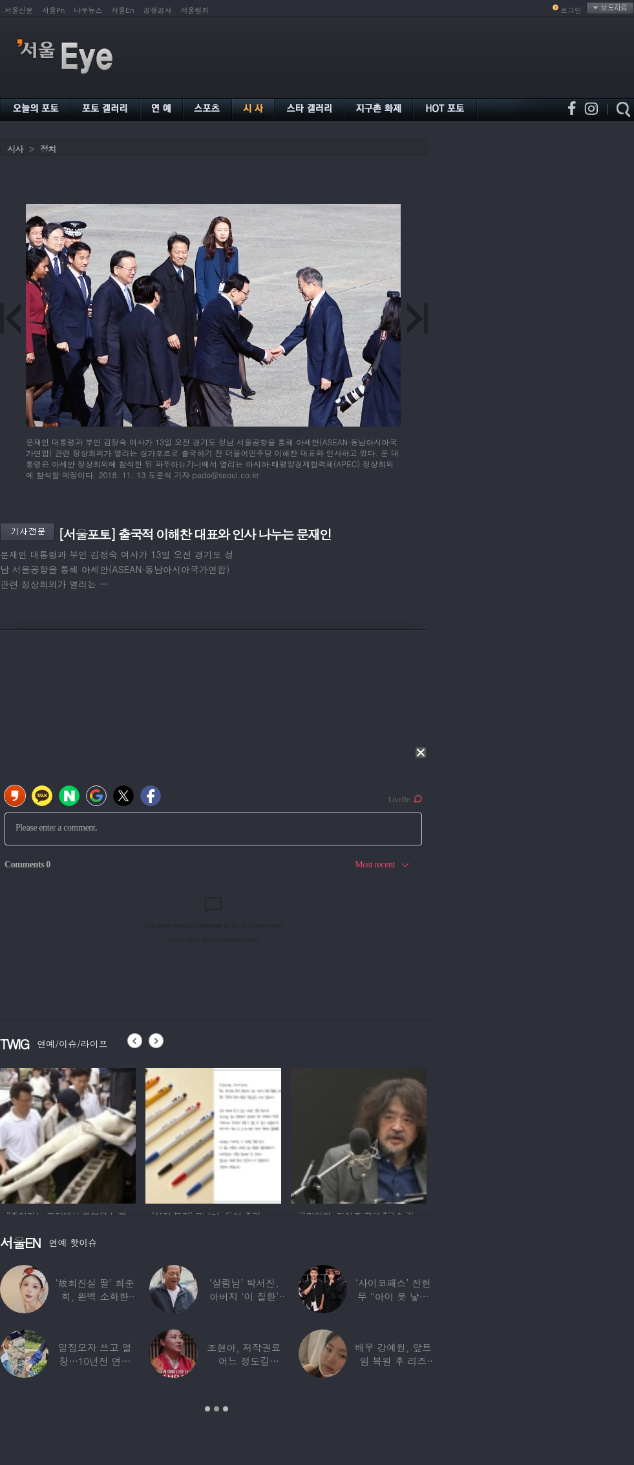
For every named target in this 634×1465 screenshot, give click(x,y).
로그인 (571, 10)
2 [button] (216, 1408)
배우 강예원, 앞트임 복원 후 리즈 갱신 (393, 1360)
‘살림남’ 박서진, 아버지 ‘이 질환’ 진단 (244, 1296)
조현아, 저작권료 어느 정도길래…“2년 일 (243, 1360)
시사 (15, 149)
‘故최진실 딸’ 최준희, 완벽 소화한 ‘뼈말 (95, 1296)
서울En (122, 10)
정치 (48, 149)
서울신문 (19, 10)
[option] (68, 1134)
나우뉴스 (88, 10)
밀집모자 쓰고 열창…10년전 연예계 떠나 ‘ (95, 1360)
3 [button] (225, 1408)
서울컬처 (195, 10)
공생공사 (157, 10)
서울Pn (53, 10)
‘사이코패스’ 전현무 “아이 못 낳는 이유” (393, 1296)
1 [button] (207, 1408)
